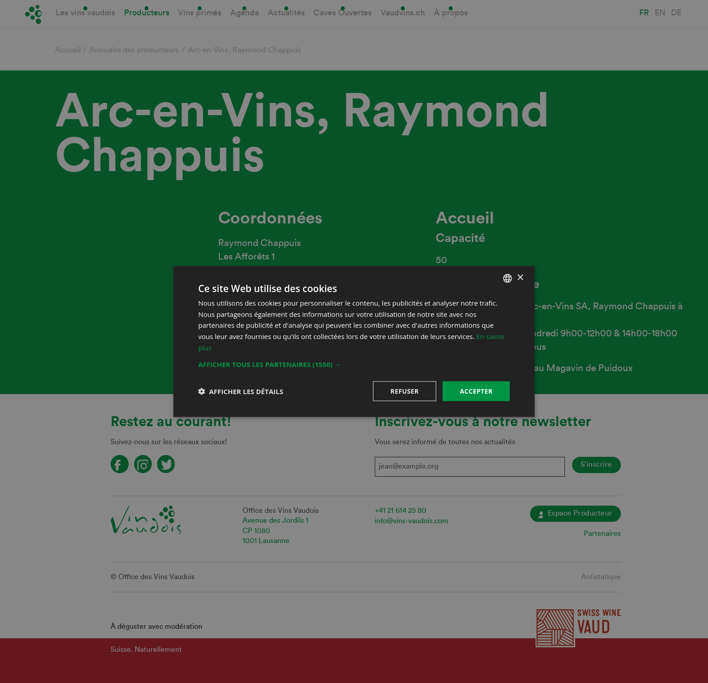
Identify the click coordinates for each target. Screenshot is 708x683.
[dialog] (354, 341)
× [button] (520, 277)
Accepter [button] (476, 390)
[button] (354, 364)
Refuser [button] (405, 390)
